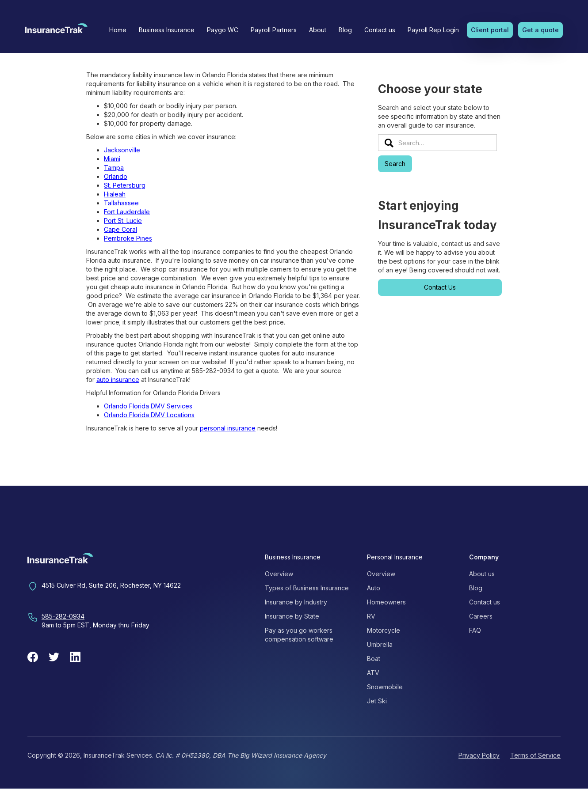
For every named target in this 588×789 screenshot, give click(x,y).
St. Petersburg (124, 185)
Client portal (490, 30)
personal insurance (228, 428)
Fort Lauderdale (127, 211)
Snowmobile (385, 687)
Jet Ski (377, 701)
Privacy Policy (479, 755)
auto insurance (117, 379)
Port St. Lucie (123, 220)
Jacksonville (122, 150)
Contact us (379, 30)
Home (117, 30)
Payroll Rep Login (433, 30)
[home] (56, 31)
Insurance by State (292, 616)
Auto (373, 588)
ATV (373, 672)
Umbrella (380, 644)
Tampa (114, 167)
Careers (481, 616)
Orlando (115, 176)
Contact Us (440, 287)
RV (371, 616)
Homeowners (386, 602)
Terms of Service (535, 755)
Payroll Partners (274, 30)
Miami (112, 158)
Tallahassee (121, 203)
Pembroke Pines (128, 238)
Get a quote (540, 30)
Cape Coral (120, 229)
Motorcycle (383, 630)
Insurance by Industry (296, 602)
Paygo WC (222, 30)
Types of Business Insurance (307, 588)
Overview (279, 574)
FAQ (475, 630)
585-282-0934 (63, 616)
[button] (166, 30)
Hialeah (115, 194)
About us (482, 574)
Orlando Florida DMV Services (148, 406)
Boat (373, 658)
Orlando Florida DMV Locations (149, 415)
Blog (345, 30)
